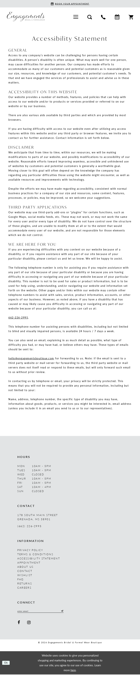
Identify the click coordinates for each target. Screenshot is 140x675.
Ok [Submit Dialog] (7, 663)
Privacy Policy (30, 550)
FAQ (20, 579)
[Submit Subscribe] (69, 611)
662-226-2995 (18, 317)
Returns (24, 583)
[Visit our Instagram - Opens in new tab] (29, 623)
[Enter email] (44, 611)
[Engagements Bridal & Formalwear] (26, 16)
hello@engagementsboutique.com (31, 358)
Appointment (29, 562)
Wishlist (24, 575)
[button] (76, 16)
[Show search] (89, 16)
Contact (24, 571)
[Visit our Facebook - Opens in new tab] (19, 623)
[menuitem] (76, 16)
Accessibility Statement (38, 558)
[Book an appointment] (70, 3)
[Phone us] (103, 16)
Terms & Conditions (35, 554)
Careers (24, 587)
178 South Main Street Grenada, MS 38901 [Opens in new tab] (37, 517)
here (73, 670)
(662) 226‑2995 (29, 526)
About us (25, 566)
